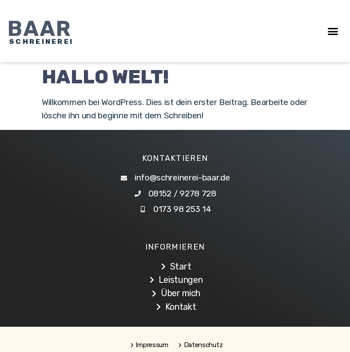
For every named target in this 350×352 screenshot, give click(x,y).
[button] (333, 31)
